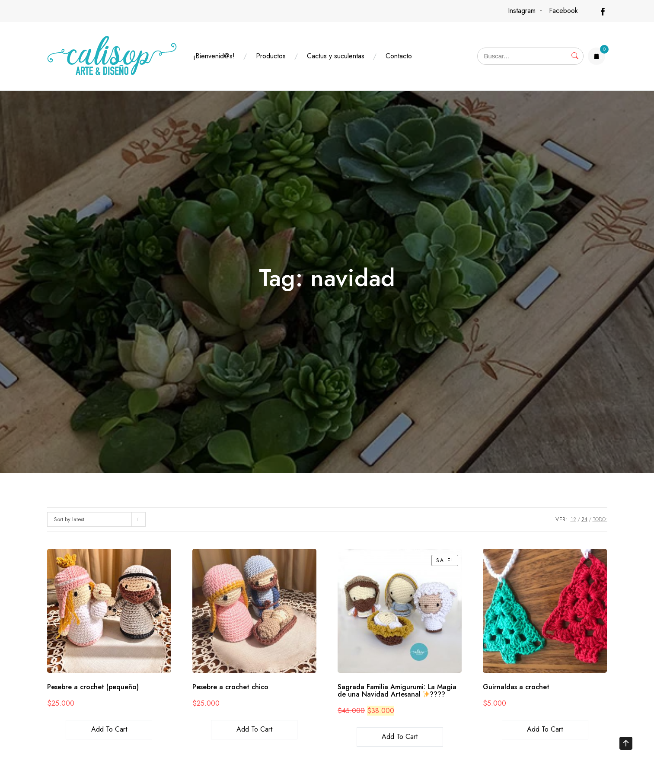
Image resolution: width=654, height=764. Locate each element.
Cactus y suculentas (335, 56)
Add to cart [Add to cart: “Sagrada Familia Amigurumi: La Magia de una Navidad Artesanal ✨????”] (400, 737)
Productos (271, 56)
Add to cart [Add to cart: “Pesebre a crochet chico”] (254, 729)
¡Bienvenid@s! (214, 56)
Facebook (563, 11)
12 (573, 519)
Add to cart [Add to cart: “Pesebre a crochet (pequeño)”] (109, 729)
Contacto (399, 56)
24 (584, 519)
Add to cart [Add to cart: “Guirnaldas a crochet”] (545, 729)
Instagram (522, 11)
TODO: (600, 519)
